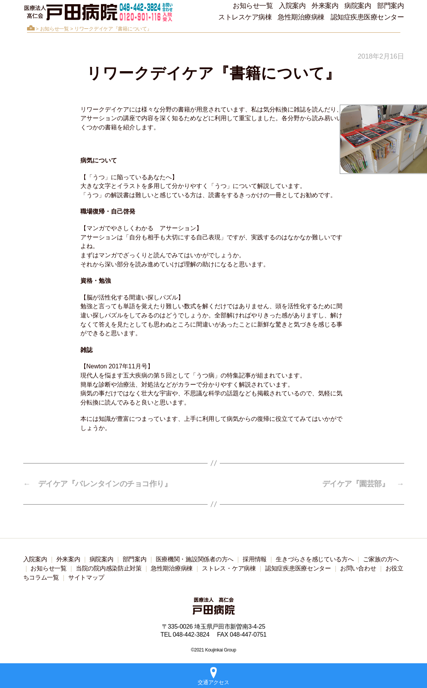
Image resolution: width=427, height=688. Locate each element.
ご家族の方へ (381, 559)
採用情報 (255, 559)
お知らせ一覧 (253, 6)
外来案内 (325, 6)
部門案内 (390, 6)
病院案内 (357, 6)
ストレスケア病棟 (245, 17)
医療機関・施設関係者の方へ (195, 559)
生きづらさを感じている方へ (315, 559)
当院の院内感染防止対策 (109, 568)
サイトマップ (86, 577)
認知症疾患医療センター (367, 17)
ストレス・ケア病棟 (229, 568)
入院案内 (292, 6)
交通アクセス (213, 676)
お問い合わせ (358, 568)
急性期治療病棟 (301, 17)
